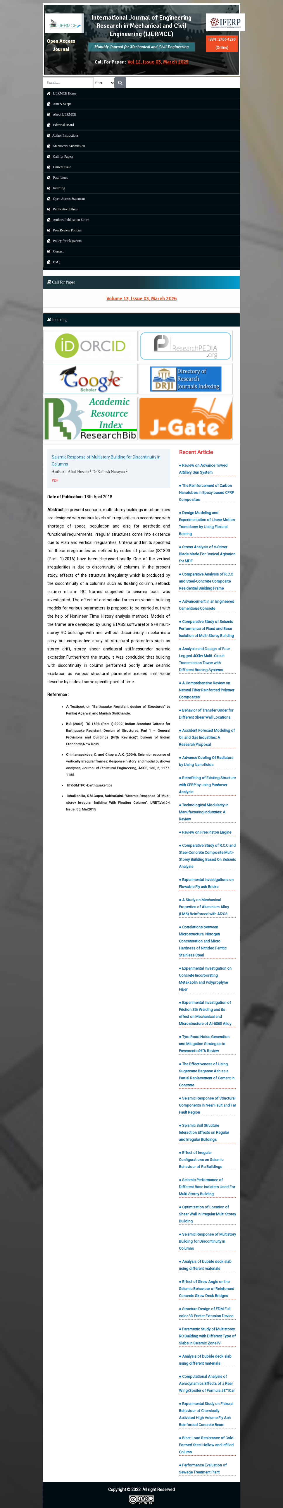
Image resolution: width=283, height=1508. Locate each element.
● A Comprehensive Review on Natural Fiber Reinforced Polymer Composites (206, 690)
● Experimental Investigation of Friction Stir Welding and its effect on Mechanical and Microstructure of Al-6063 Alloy (205, 1013)
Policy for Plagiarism (63, 241)
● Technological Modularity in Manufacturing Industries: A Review (203, 812)
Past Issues (56, 177)
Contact (54, 251)
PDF (55, 480)
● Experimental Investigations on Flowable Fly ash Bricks (206, 883)
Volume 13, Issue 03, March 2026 (141, 299)
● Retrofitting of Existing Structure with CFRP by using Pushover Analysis (207, 785)
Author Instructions (61, 135)
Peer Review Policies (63, 230)
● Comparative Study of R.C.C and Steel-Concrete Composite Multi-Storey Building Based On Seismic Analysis (207, 856)
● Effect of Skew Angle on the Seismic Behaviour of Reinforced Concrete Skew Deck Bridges (206, 1288)
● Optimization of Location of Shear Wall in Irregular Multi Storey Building (207, 1214)
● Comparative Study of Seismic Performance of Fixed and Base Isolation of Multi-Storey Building (206, 628)
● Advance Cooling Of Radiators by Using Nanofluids (206, 761)
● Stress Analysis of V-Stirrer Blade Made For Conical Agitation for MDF (207, 554)
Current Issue (57, 167)
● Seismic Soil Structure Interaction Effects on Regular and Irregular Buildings (204, 1132)
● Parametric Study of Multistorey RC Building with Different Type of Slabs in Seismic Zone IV (207, 1336)
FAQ (52, 262)
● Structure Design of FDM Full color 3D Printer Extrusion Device (206, 1312)
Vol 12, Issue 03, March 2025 (158, 62)
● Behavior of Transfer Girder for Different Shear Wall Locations (206, 713)
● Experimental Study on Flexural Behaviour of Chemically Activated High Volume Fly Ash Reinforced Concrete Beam (206, 1414)
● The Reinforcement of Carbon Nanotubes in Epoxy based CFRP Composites (206, 492)
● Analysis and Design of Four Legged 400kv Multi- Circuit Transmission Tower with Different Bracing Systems (204, 659)
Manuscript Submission (64, 146)
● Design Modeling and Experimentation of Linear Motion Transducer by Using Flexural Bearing (207, 523)
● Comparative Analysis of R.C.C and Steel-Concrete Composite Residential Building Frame (206, 581)
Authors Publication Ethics (66, 219)
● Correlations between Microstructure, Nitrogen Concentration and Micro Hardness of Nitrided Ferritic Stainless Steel (203, 941)
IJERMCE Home (60, 93)
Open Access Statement (64, 198)
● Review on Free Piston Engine (205, 832)
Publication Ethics (61, 209)
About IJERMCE (60, 114)
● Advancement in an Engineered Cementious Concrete (206, 605)
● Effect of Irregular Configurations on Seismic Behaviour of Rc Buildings (201, 1159)
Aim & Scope (58, 104)
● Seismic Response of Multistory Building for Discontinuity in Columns (207, 1241)
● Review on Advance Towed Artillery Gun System (203, 469)
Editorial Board (59, 125)
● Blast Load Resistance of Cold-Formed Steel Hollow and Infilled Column (206, 1445)
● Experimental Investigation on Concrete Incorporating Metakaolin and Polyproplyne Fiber (205, 979)
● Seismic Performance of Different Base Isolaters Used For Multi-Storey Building (207, 1187)
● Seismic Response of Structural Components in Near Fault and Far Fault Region (207, 1105)
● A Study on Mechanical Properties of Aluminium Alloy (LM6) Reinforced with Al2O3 (204, 907)
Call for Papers (58, 156)
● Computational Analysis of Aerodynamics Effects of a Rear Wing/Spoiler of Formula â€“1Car (206, 1383)
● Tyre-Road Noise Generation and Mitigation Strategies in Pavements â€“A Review (204, 1044)
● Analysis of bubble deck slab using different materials (205, 1265)
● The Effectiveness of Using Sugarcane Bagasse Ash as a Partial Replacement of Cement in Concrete (206, 1074)
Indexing (54, 188)
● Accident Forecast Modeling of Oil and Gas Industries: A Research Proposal (207, 737)
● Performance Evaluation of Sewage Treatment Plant (203, 1468)
